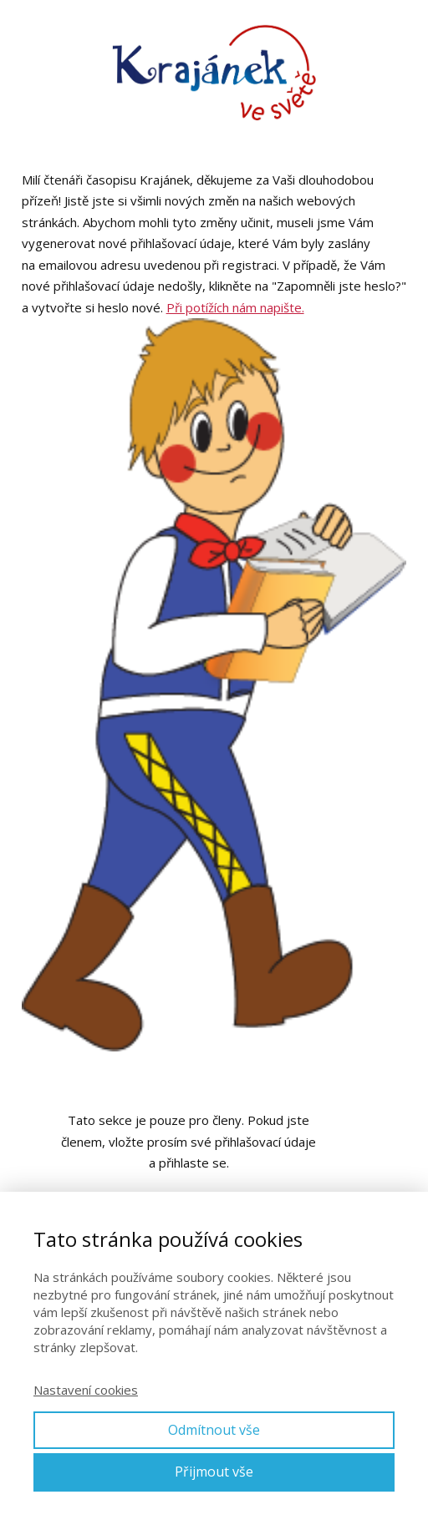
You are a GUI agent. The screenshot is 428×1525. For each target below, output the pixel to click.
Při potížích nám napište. (235, 307)
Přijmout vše (214, 1471)
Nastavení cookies (85, 1389)
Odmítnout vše (214, 1430)
